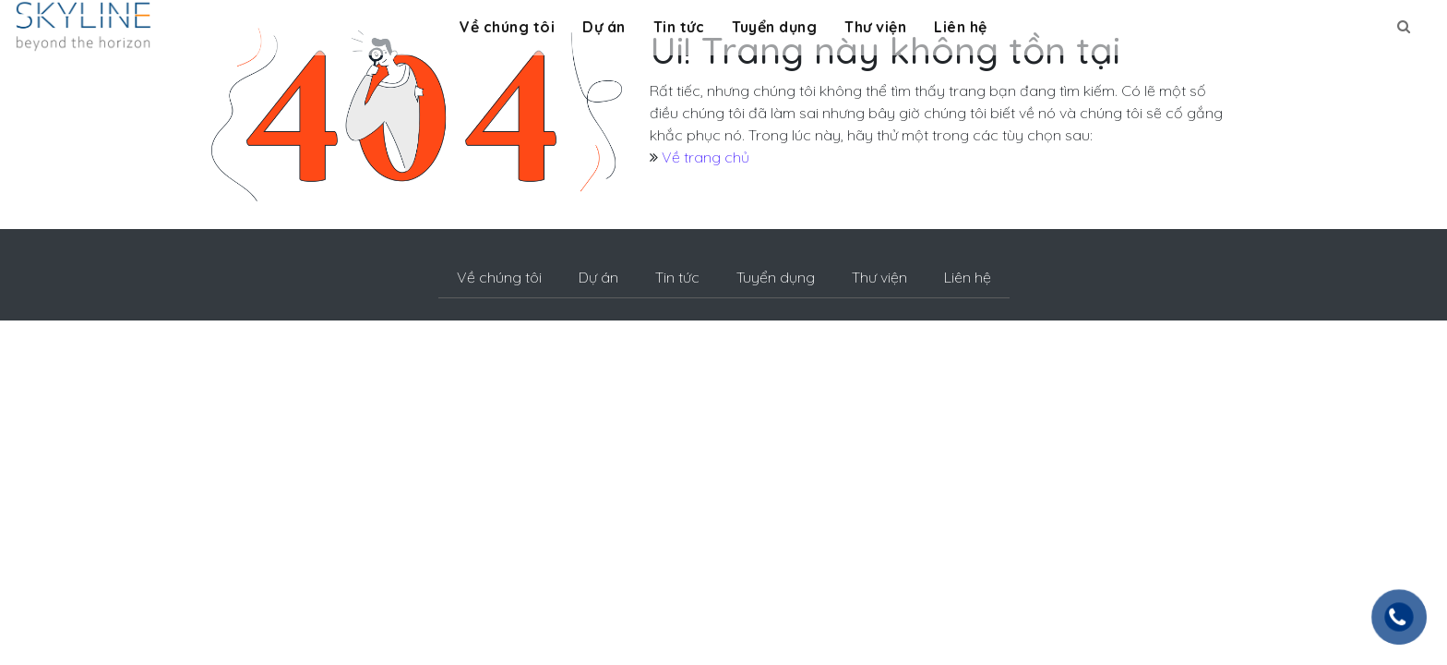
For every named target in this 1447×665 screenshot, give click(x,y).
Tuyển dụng (774, 27)
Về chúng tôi (507, 27)
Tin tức (679, 27)
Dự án (604, 27)
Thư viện (875, 27)
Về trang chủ (705, 157)
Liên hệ (960, 27)
